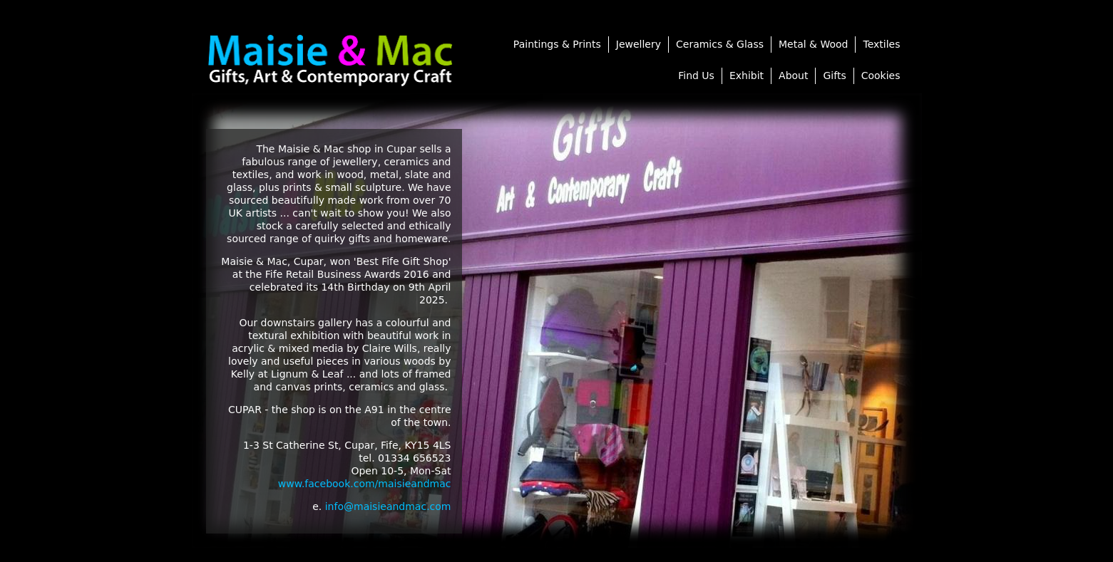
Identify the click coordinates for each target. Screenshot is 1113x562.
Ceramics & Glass (720, 44)
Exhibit (746, 75)
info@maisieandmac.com (388, 506)
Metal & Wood (813, 44)
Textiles (881, 44)
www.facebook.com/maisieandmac (364, 483)
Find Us (696, 75)
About (793, 75)
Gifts (834, 75)
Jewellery (638, 44)
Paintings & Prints (557, 44)
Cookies (881, 75)
